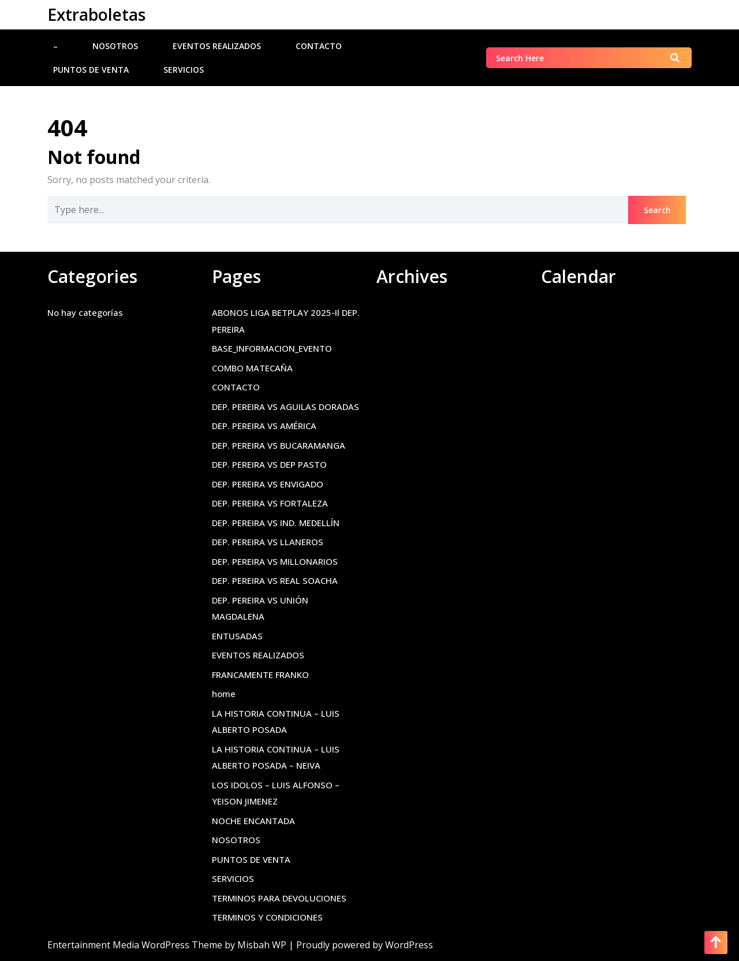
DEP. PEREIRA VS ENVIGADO (267, 484)
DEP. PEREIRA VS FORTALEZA (270, 503)
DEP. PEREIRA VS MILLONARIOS (275, 561)
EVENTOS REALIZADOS (217, 45)
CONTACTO (319, 45)
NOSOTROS (115, 45)
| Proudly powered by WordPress (361, 944)
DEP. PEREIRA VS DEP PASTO (269, 464)
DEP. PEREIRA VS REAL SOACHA (275, 580)
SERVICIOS (183, 69)
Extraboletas (96, 14)
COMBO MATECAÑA (252, 368)
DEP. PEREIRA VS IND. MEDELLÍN (275, 522)
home (224, 693)
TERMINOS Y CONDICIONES (267, 917)
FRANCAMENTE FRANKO (260, 674)
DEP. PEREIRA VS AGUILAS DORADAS (285, 406)
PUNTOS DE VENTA (91, 69)
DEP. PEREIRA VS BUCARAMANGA (278, 445)
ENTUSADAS (237, 636)
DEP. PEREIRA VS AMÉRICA (264, 425)
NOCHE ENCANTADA (253, 820)
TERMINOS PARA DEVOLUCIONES (279, 898)
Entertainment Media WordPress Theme (136, 944)
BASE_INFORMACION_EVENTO (272, 348)
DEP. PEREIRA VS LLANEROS (267, 541)
